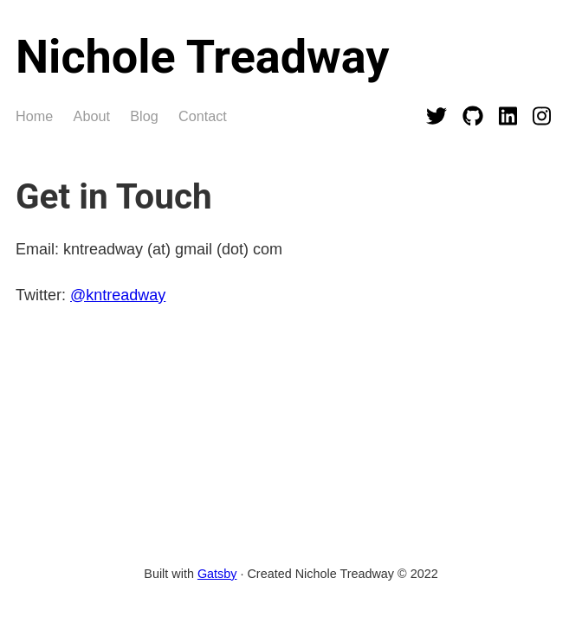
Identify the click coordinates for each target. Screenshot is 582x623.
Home (34, 116)
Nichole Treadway (202, 56)
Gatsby (217, 574)
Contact (202, 116)
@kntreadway (117, 295)
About (92, 116)
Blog (144, 116)
